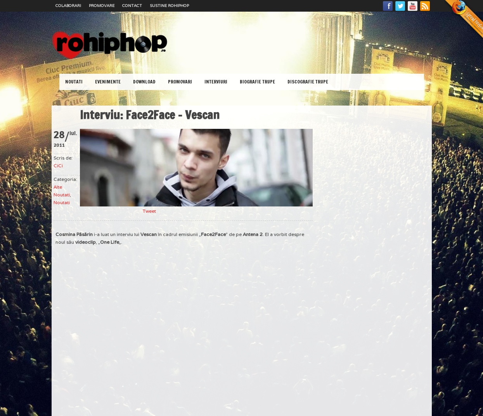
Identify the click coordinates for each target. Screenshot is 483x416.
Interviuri (215, 81)
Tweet (149, 211)
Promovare (101, 5)
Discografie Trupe (307, 81)
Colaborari (68, 5)
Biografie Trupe (257, 81)
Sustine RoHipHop (169, 5)
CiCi (58, 165)
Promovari (180, 81)
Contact (132, 5)
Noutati (74, 81)
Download (144, 81)
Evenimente (108, 81)
